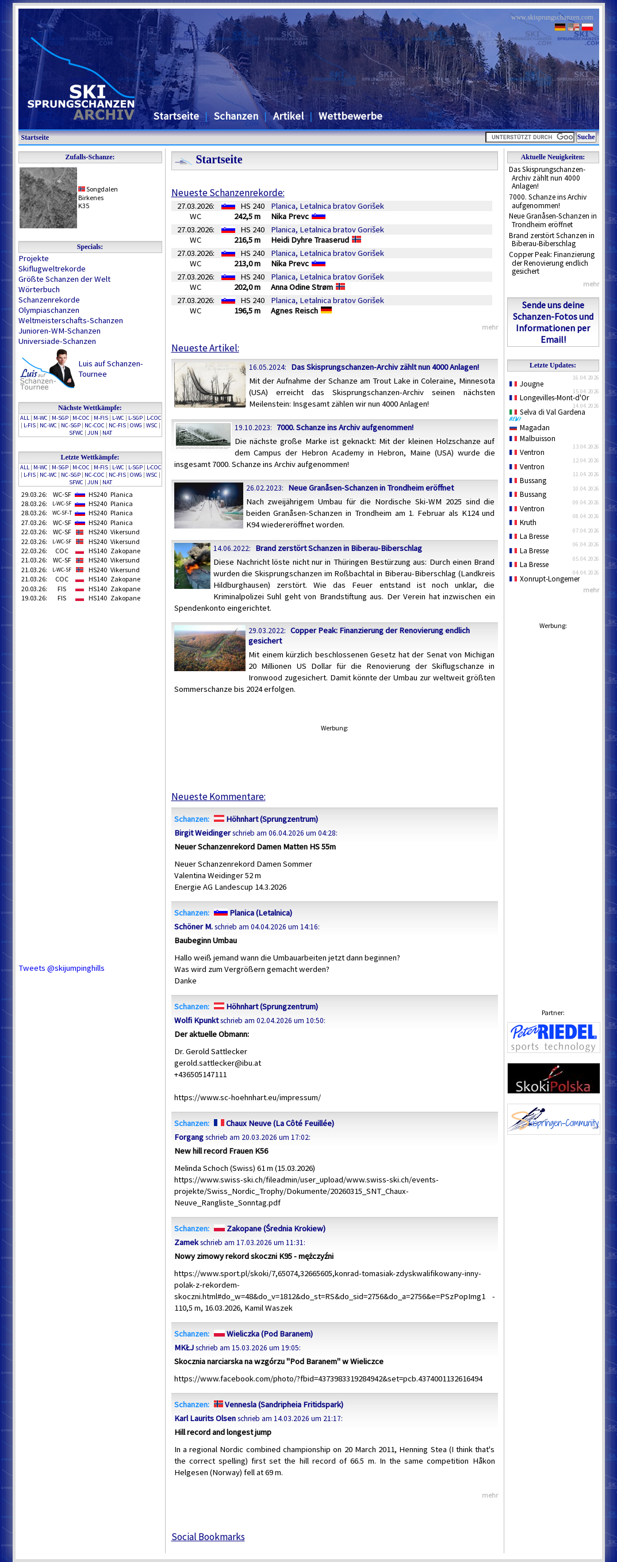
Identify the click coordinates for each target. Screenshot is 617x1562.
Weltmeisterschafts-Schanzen (70, 320)
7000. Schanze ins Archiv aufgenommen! (548, 201)
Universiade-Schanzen (57, 341)
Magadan (529, 427)
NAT (107, 433)
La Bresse (529, 536)
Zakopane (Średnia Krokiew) (268, 1228)
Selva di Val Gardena (549, 414)
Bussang (528, 480)
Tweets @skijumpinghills (61, 968)
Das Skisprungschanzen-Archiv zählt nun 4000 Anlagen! (547, 177)
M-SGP (60, 418)
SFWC (76, 433)
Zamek (186, 1242)
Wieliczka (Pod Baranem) (262, 1334)
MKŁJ (184, 1347)
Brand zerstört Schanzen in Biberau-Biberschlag (552, 240)
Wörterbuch (39, 289)
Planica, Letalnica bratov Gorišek (327, 206)
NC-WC (48, 425)
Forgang (189, 1137)
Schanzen (236, 115)
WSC (152, 425)
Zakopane (125, 550)
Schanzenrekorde (49, 299)
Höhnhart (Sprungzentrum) (264, 819)
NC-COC (95, 425)
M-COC (81, 418)
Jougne (526, 384)
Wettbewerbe (350, 115)
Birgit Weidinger (202, 833)
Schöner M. (193, 926)
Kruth (523, 522)
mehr (591, 284)
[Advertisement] (553, 808)
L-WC (118, 418)
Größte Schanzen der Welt (64, 279)
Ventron (527, 452)
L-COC (154, 418)
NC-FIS (117, 425)
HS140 (98, 550)
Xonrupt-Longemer (544, 579)
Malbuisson (532, 438)
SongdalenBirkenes (98, 193)
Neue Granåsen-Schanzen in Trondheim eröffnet (553, 220)
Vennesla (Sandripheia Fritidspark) (277, 1404)
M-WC (40, 418)
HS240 (98, 494)
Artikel (288, 115)
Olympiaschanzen (48, 310)
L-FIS (30, 425)
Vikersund (125, 531)
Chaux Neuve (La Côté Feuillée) (272, 1123)
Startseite (176, 115)
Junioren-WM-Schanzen (59, 331)
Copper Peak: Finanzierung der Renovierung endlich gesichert (552, 263)
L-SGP (135, 418)
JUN (92, 433)
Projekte (33, 258)
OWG (136, 425)
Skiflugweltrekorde (52, 268)
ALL (24, 418)
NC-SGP (71, 425)
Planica (121, 494)
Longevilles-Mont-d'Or (549, 398)
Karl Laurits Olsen (205, 1418)
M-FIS (101, 418)
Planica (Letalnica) (251, 913)
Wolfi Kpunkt (196, 1020)
